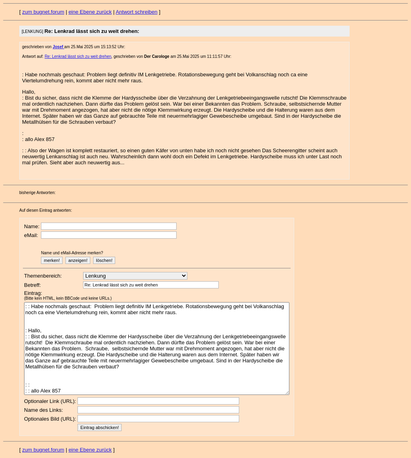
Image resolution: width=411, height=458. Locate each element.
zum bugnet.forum (43, 12)
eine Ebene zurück (90, 12)
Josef (58, 47)
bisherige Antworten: (37, 192)
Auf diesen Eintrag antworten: (45, 210)
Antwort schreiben (136, 12)
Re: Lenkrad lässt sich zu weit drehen (78, 56)
